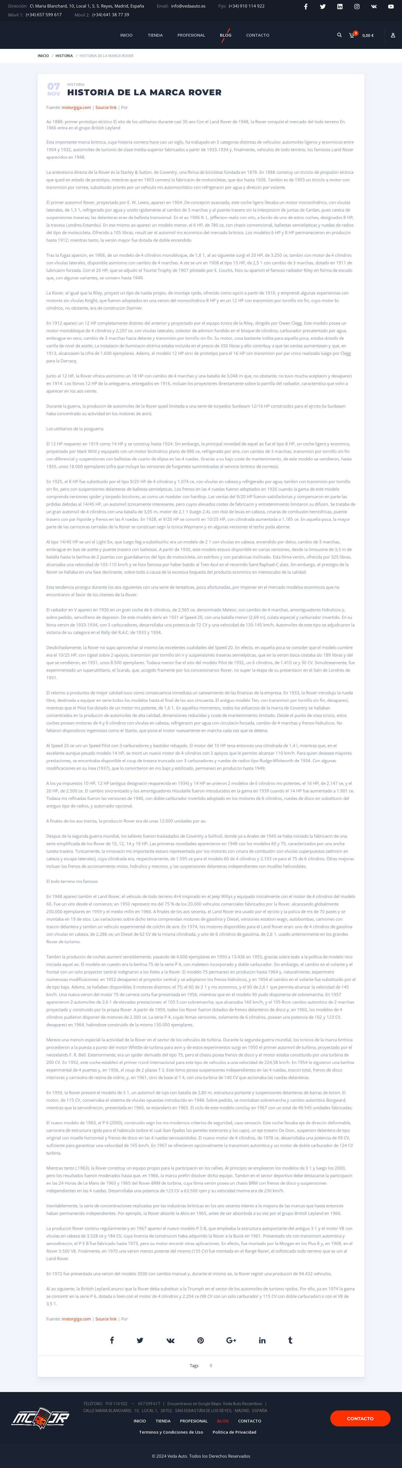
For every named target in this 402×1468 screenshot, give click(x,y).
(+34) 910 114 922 (247, 6)
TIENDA (155, 35)
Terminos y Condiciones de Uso (171, 1432)
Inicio (43, 55)
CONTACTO (257, 35)
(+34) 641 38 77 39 (110, 14)
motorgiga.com (76, 107)
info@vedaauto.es (188, 6)
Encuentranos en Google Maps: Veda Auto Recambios (215, 1404)
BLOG (225, 35)
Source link (106, 107)
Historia (64, 55)
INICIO (126, 35)
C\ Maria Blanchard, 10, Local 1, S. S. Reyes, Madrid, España (87, 6)
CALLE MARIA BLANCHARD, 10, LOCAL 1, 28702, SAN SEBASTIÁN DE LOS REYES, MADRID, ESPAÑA (175, 1410)
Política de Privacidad (234, 1432)
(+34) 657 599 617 (44, 14)
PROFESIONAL (191, 35)
